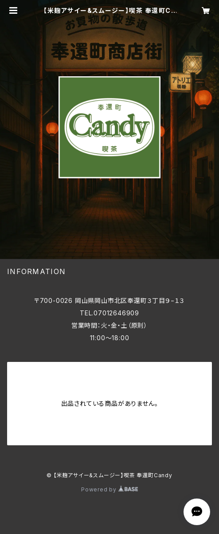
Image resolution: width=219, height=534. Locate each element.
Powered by (109, 489)
